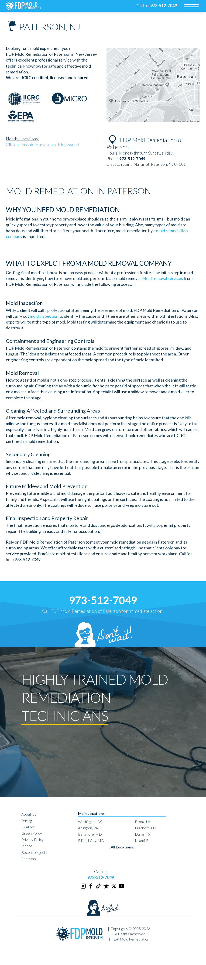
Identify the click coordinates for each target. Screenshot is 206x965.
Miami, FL (143, 840)
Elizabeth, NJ (145, 828)
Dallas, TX (143, 834)
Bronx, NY (143, 821)
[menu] (191, 6)
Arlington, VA (88, 828)
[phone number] (163, 5)
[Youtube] (121, 888)
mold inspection (44, 316)
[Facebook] (91, 888)
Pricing (26, 820)
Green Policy (31, 833)
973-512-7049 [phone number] (103, 600)
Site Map (28, 858)
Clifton (12, 144)
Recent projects (34, 852)
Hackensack (45, 144)
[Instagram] (83, 888)
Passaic (27, 144)
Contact (27, 827)
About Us (28, 814)
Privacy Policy (32, 839)
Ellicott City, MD (91, 840)
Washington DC (90, 821)
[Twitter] (114, 888)
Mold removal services (162, 278)
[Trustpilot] (106, 888)
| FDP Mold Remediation (129, 939)
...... (122, 847)
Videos (26, 846)
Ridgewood (68, 144)
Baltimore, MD (90, 834)
